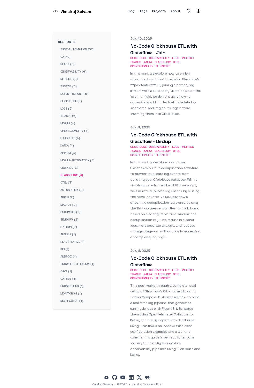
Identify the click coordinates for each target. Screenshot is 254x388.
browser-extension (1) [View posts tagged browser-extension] (77, 264)
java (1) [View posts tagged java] (66, 271)
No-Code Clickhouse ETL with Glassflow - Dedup (163, 138)
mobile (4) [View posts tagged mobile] (67, 123)
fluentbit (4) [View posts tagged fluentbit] (70, 138)
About (175, 11)
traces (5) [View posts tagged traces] (68, 116)
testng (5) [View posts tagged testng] (68, 86)
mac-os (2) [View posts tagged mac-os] (68, 205)
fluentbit (163, 66)
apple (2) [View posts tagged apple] (67, 197)
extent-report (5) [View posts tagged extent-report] (74, 94)
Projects (159, 11)
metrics (188, 58)
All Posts (67, 42)
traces (135, 62)
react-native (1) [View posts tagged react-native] (72, 242)
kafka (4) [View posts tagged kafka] (67, 145)
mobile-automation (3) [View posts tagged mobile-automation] (77, 160)
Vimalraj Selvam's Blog (147, 384)
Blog (130, 11)
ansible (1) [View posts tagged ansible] (68, 234)
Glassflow (163, 62)
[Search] (188, 11)
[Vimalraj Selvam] (72, 11)
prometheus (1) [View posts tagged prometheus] (71, 286)
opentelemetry (141, 66)
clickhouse (138, 58)
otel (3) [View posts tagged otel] (66, 182)
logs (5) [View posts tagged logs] (66, 108)
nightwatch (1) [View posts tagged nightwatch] (71, 301)
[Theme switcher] (198, 11)
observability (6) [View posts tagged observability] (73, 71)
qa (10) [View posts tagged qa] (65, 57)
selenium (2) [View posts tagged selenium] (69, 219)
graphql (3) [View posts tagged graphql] (69, 168)
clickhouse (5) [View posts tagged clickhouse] (71, 101)
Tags (143, 11)
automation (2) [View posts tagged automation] (72, 190)
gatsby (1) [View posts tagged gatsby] (68, 279)
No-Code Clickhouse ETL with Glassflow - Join (163, 49)
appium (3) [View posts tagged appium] (68, 153)
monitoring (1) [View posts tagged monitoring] (71, 293)
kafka (148, 62)
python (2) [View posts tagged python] (68, 227)
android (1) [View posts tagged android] (68, 256)
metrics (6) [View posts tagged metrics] (69, 79)
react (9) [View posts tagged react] (67, 64)
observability (159, 58)
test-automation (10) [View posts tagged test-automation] (76, 49)
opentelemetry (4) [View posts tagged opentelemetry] (74, 131)
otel (176, 62)
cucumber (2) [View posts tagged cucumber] (70, 212)
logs (175, 58)
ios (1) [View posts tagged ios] (64, 249)
